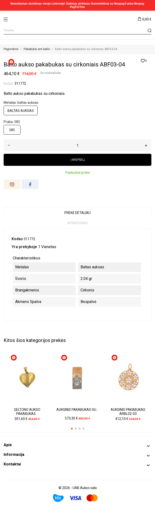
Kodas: (9, 83)
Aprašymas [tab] (77, 223)
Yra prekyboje (24, 247)
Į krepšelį (78, 159)
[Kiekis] (77, 145)
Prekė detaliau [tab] (77, 213)
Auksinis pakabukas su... (77, 410)
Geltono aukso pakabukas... (27, 412)
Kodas (17, 239)
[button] (72, 429)
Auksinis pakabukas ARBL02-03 (128, 412)
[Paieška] (77, 30)
